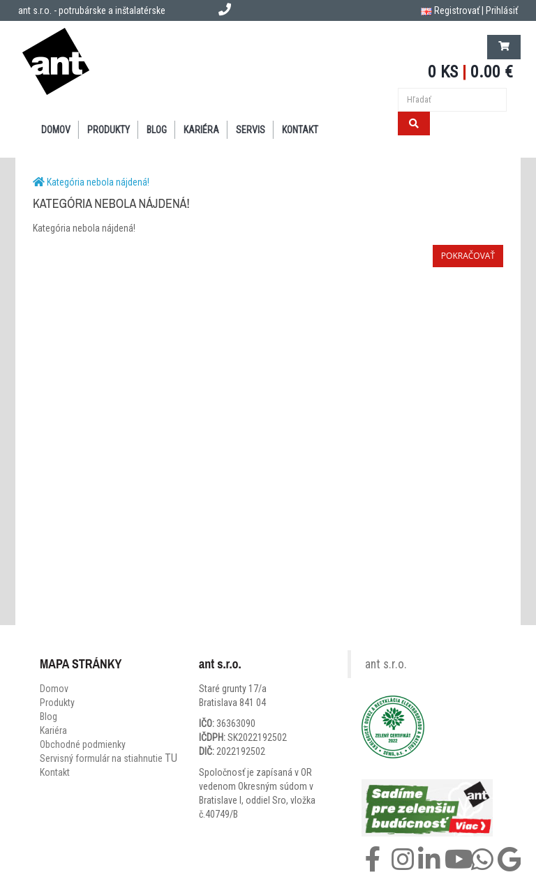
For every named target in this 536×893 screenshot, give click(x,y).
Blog (48, 716)
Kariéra (201, 129)
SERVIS (250, 129)
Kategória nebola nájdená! (98, 182)
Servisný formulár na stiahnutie (108, 758)
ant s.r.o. (386, 664)
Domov (54, 688)
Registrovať (456, 10)
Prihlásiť (502, 10)
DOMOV (55, 129)
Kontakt (55, 772)
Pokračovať (468, 256)
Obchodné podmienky (83, 744)
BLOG (157, 129)
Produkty (57, 702)
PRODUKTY (108, 129)
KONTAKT (300, 129)
